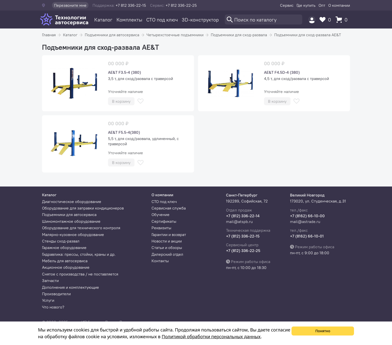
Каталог (103, 19)
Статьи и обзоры (167, 247)
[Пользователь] (312, 19)
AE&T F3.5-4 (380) (124, 72)
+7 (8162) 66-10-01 (307, 236)
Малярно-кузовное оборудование (73, 234)
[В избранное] (141, 101)
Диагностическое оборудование (71, 201)
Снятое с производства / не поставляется (80, 274)
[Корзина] (343, 19)
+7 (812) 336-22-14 (243, 216)
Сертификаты (164, 221)
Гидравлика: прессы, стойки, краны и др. (79, 254)
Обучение (161, 214)
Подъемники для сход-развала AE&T (307, 34)
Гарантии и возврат (169, 234)
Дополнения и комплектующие (70, 287)
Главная (49, 34)
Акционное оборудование (66, 267)
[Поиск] (263, 19)
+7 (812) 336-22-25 (243, 250)
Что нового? (53, 307)
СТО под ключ (162, 19)
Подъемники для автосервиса (112, 34)
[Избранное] (327, 19)
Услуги (48, 300)
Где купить (306, 5)
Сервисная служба (169, 208)
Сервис (287, 5)
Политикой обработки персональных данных (211, 337)
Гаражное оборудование (64, 247)
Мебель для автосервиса (65, 260)
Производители (56, 293)
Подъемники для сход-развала (239, 34)
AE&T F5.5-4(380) (124, 132)
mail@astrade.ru (305, 221)
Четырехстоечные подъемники (175, 34)
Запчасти (50, 280)
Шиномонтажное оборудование (71, 221)
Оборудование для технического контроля (81, 227)
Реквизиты (161, 227)
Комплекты (129, 19)
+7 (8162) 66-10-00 (307, 216)
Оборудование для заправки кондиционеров (83, 208)
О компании (339, 5)
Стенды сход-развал (61, 241)
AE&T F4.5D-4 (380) (282, 72)
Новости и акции (167, 241)
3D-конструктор (200, 19)
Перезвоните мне (70, 5)
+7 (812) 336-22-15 (243, 236)
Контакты (160, 260)
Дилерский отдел (167, 254)
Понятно (322, 330)
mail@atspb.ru (239, 221)
